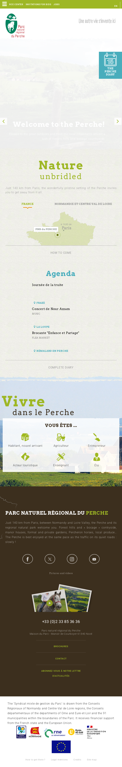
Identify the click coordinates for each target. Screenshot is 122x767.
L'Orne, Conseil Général (54, 732)
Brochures (61, 646)
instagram (72, 559)
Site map (92, 759)
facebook (27, 559)
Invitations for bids (38, 4)
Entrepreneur (96, 445)
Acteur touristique (25, 465)
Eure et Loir (76, 732)
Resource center (12, 4)
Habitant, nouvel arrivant (25, 445)
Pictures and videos (61, 592)
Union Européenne (61, 746)
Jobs (56, 4)
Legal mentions (59, 759)
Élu (96, 465)
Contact (61, 658)
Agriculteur (61, 445)
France (96, 732)
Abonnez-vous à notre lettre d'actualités (61, 673)
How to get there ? (35, 759)
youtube (94, 559)
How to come (61, 252)
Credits (77, 759)
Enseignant (61, 465)
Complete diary (61, 367)
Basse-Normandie (35, 732)
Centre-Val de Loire (21, 732)
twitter (50, 559)
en (115, 6)
